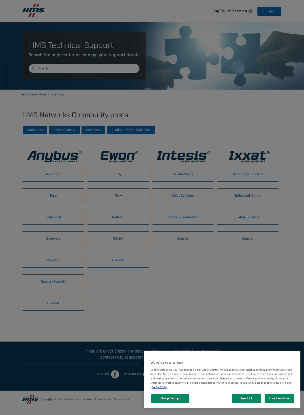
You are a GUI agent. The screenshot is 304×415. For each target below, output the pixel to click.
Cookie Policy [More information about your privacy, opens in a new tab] (159, 387)
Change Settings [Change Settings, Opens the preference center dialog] (170, 398)
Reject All (246, 398)
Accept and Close (279, 398)
